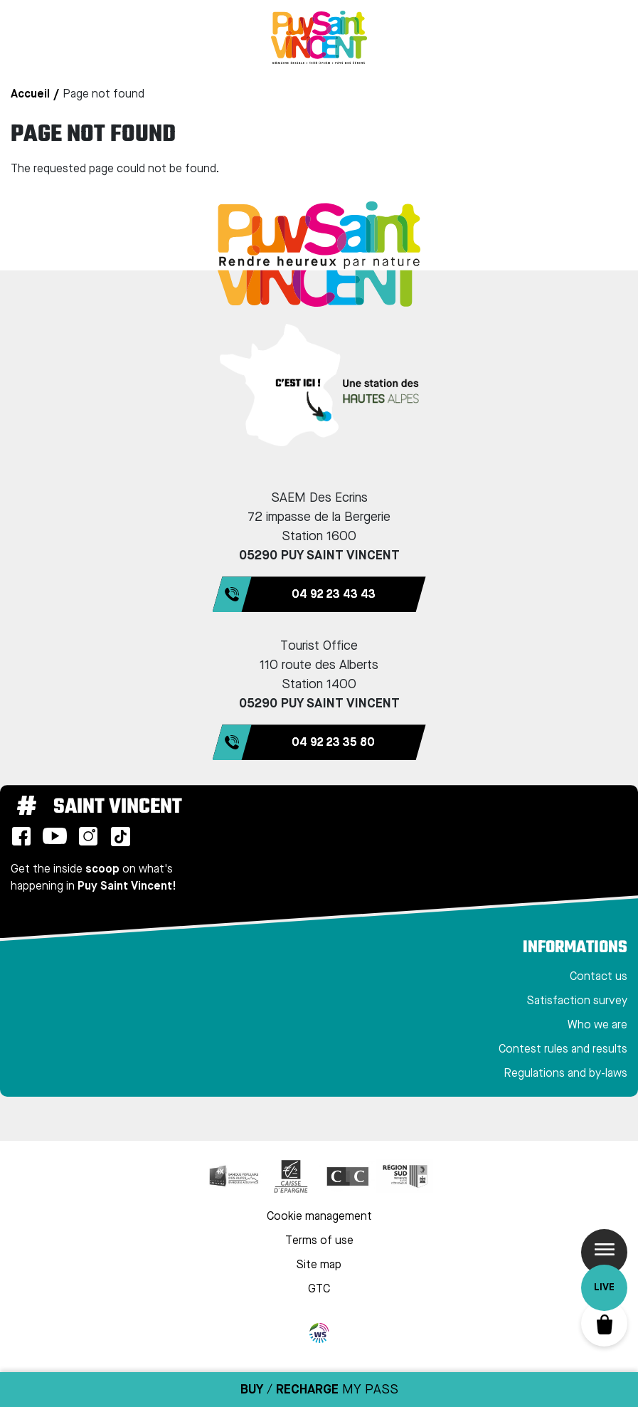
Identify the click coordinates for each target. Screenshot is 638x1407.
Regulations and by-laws (565, 1074)
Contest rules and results (563, 1049)
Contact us (598, 977)
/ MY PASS (319, 1390)
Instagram (88, 836)
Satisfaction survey (577, 1001)
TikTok (120, 836)
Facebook (21, 836)
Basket (604, 1323)
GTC (319, 1289)
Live (604, 1287)
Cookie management (319, 1217)
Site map (319, 1265)
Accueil (30, 94)
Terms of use (319, 1241)
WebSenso (319, 1333)
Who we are (597, 1025)
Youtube (55, 836)
